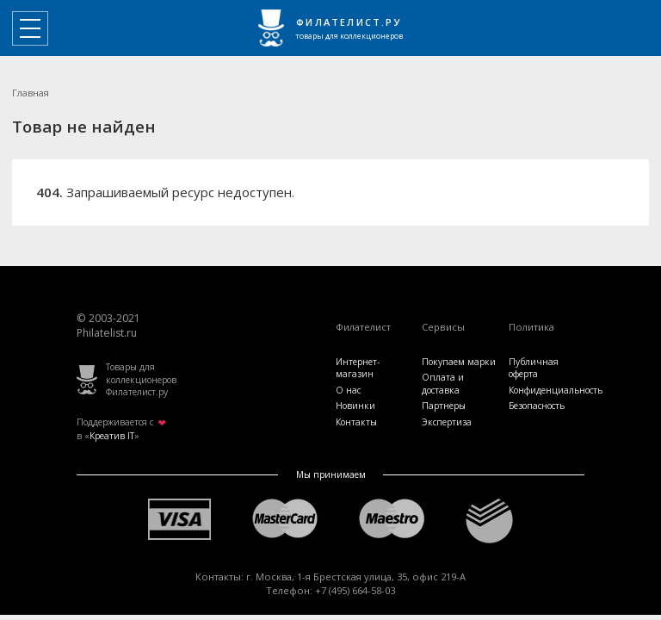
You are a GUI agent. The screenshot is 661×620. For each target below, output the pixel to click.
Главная (30, 92)
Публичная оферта (534, 368)
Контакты (356, 422)
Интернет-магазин (358, 368)
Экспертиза (447, 422)
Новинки (355, 406)
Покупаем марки (459, 362)
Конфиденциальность (555, 390)
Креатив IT (112, 436)
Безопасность (537, 406)
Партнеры (444, 406)
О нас (348, 390)
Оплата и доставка (443, 383)
